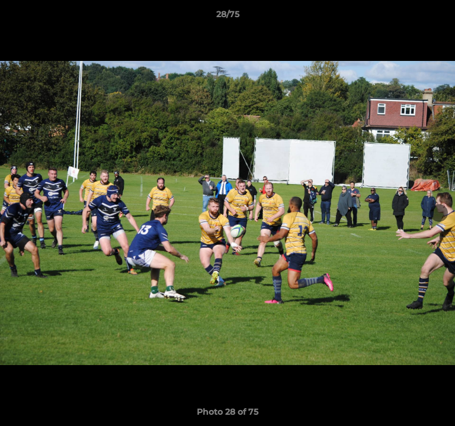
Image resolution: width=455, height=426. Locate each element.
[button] (441, 17)
